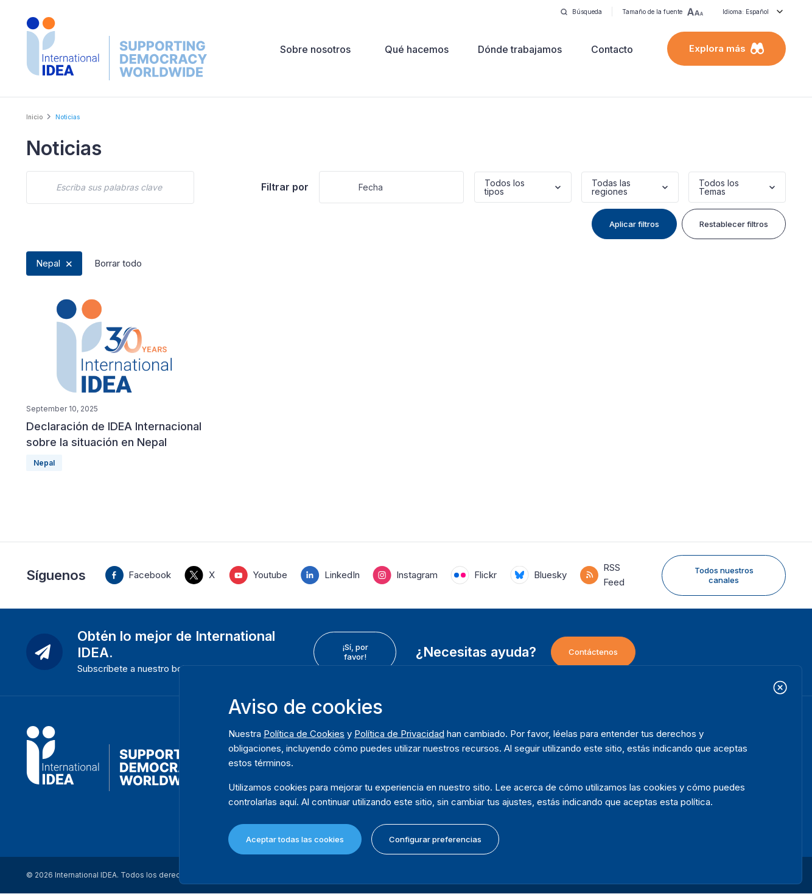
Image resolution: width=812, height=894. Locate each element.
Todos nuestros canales (724, 575)
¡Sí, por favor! (355, 652)
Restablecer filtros (733, 224)
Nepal (48, 263)
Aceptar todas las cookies (295, 839)
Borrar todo (118, 263)
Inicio (34, 116)
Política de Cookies (304, 733)
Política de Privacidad (399, 733)
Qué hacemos (417, 49)
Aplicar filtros (634, 224)
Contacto (612, 49)
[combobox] (486, 187)
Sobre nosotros (315, 49)
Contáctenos (593, 652)
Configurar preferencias (435, 839)
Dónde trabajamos (520, 49)
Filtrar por (285, 187)
